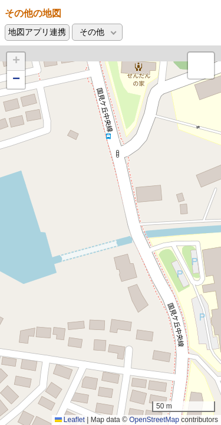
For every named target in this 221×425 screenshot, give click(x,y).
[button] (16, 62)
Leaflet (70, 420)
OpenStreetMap (154, 420)
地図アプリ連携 (37, 32)
